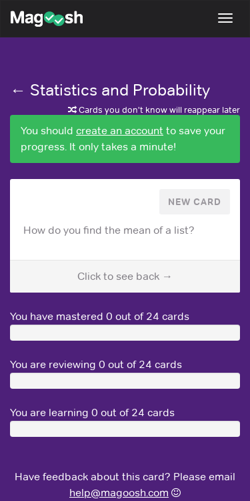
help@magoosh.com (119, 492)
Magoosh (39, 19)
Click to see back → (125, 276)
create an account (119, 130)
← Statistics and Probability (110, 90)
